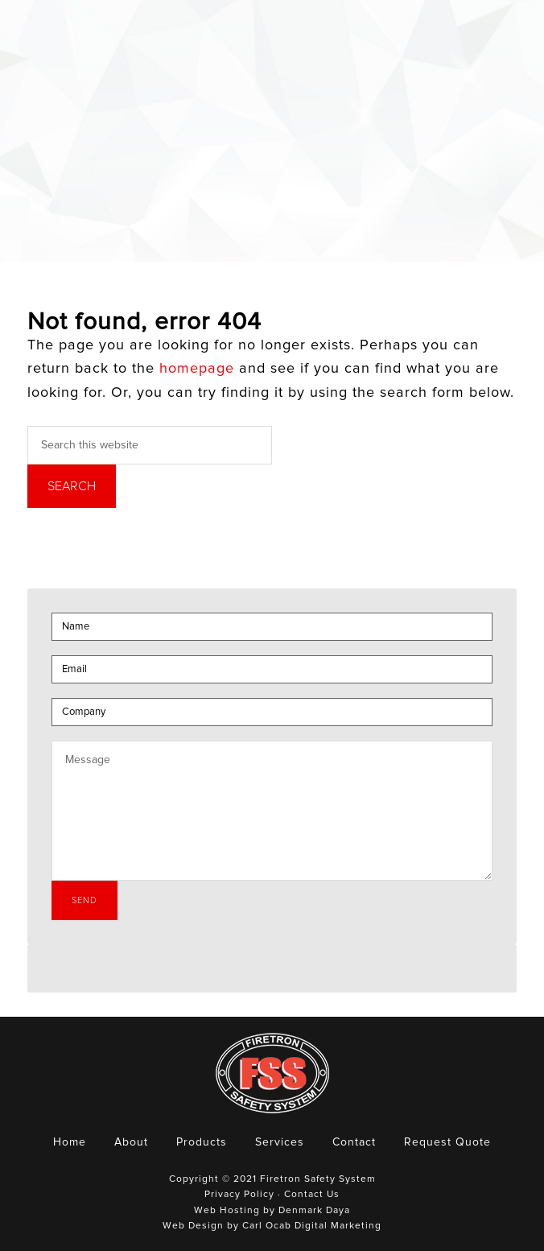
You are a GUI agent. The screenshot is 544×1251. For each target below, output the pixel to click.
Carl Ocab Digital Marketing (311, 1226)
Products (201, 1142)
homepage (196, 368)
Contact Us (312, 1194)
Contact (354, 1142)
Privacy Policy (239, 1194)
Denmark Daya (314, 1211)
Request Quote (447, 1142)
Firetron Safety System (64, 43)
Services (279, 1142)
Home (69, 1142)
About (131, 1142)
